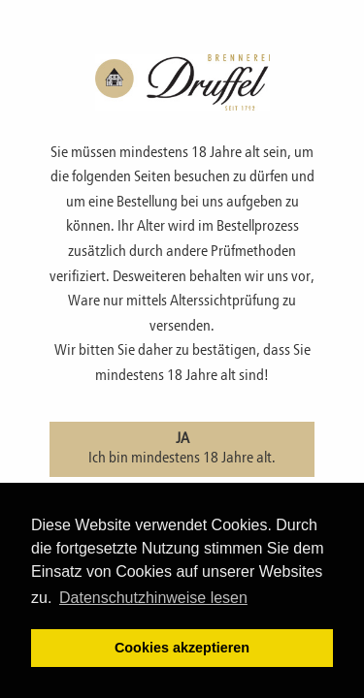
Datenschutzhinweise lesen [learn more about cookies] (153, 597)
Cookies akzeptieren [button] (182, 647)
